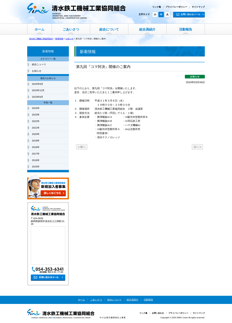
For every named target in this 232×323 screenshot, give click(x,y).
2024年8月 (37, 84)
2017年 (36, 153)
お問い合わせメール (188, 14)
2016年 (36, 160)
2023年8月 (37, 97)
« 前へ (81, 146)
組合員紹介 (147, 29)
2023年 (36, 114)
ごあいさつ (71, 29)
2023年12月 (38, 90)
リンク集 (156, 7)
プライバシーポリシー (176, 7)
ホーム (39, 29)
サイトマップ (198, 7)
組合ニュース (39, 64)
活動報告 (185, 29)
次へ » (197, 146)
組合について (109, 29)
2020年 (36, 134)
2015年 (36, 166)
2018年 (36, 147)
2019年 (36, 140)
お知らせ (36, 71)
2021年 (36, 127)
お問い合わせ (158, 313)
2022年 (36, 121)
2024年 (36, 108)
